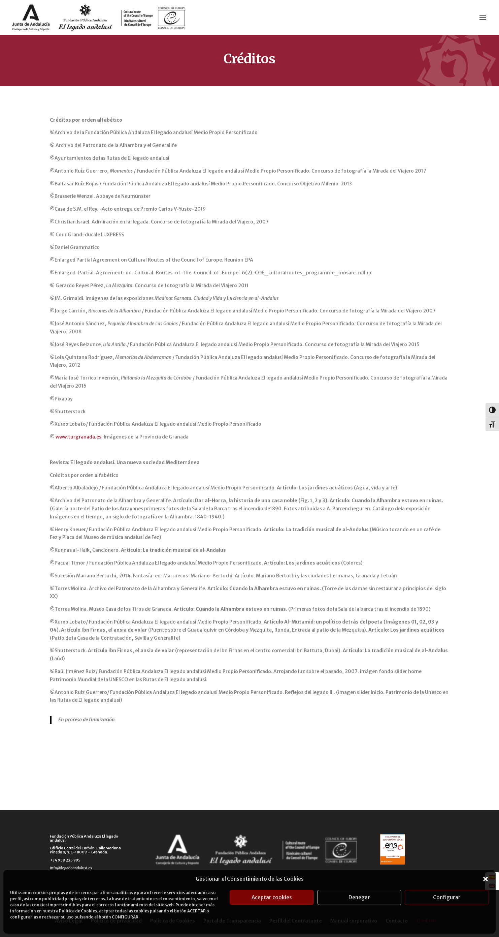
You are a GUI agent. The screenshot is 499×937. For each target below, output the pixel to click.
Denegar (359, 897)
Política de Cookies (78, 910)
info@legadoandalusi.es (71, 867)
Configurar (447, 897)
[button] (485, 879)
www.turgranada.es (78, 437)
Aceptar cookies (272, 897)
